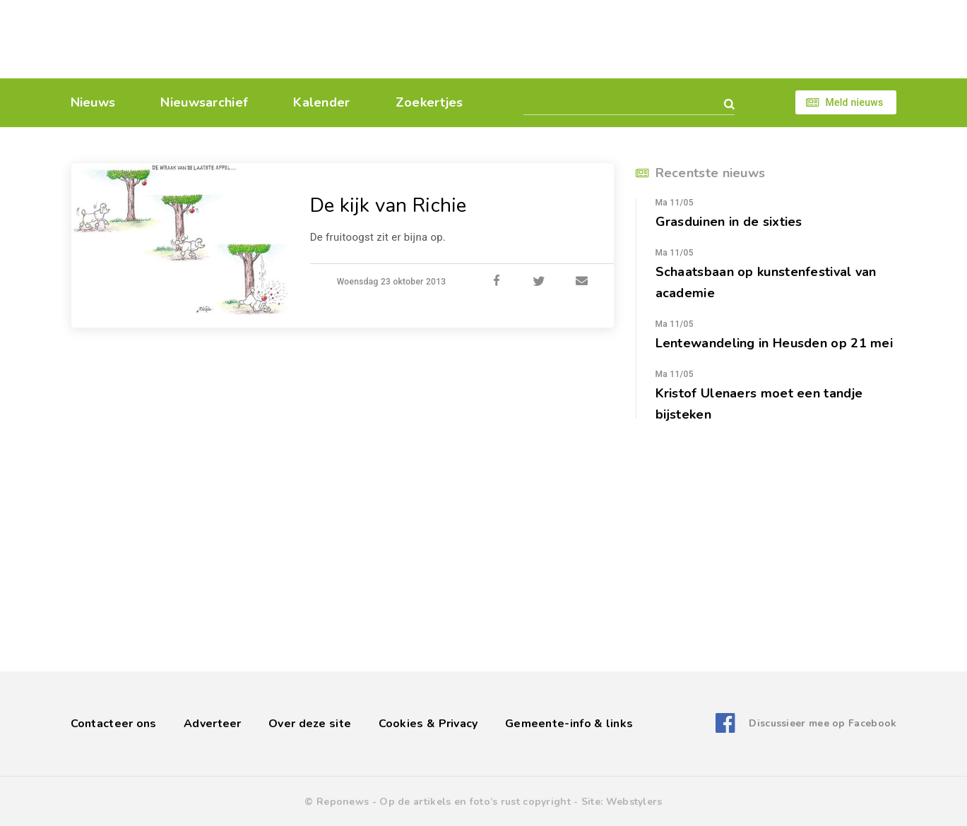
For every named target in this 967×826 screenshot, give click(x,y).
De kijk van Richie (388, 205)
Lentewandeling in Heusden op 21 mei (774, 343)
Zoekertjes (429, 102)
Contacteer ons (114, 723)
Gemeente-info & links (569, 723)
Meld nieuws (854, 102)
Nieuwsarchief (204, 102)
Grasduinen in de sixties (728, 221)
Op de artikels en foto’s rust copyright (475, 801)
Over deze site (309, 723)
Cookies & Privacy (428, 723)
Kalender (321, 102)
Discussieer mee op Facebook (822, 723)
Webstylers (634, 801)
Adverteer (213, 723)
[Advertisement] (581, 39)
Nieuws (93, 102)
